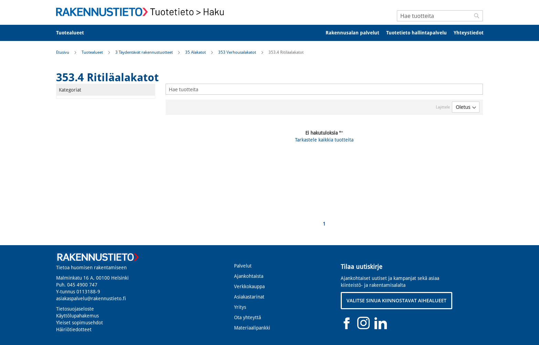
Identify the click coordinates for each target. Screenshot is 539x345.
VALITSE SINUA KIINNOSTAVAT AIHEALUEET (397, 300)
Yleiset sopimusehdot (79, 322)
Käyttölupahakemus (77, 315)
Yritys (240, 307)
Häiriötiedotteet (74, 329)
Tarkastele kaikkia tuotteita (324, 140)
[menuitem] (74, 33)
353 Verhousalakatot (237, 52)
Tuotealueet (93, 52)
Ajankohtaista (248, 276)
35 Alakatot (196, 52)
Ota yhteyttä (247, 317)
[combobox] (440, 15)
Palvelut (243, 266)
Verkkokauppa (249, 286)
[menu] (269, 33)
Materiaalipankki (252, 328)
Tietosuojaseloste (75, 309)
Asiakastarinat (249, 297)
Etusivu (63, 52)
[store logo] (142, 12)
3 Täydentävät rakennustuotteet (144, 52)
